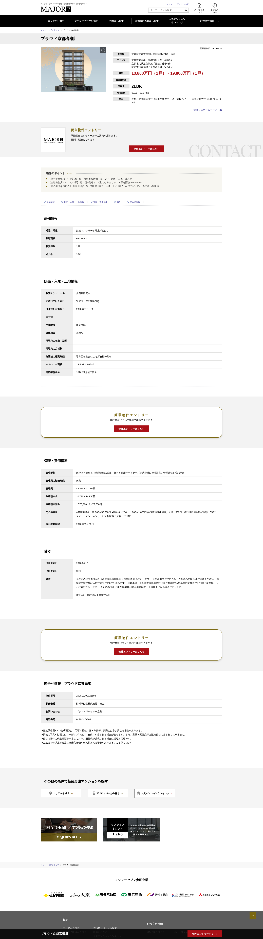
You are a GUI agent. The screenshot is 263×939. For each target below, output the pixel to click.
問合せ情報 (135, 202)
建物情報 (51, 202)
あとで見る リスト (199, 8)
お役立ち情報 (207, 21)
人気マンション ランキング (177, 21)
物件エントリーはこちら (147, 148)
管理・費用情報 (100, 202)
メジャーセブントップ (50, 30)
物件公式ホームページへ (206, 109)
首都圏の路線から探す (147, 21)
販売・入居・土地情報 (74, 202)
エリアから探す (56, 21)
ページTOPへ (253, 915)
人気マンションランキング (155, 793)
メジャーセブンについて (177, 4)
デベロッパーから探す (86, 21)
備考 (119, 202)
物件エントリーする (203, 933)
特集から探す (116, 21)
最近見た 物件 (215, 8)
